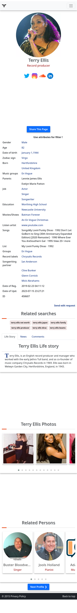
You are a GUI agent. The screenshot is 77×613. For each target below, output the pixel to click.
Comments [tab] (38, 336)
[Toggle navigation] (71, 6)
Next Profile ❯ (38, 586)
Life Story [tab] (9, 336)
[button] (18, 470)
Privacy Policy (18, 596)
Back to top (68, 596)
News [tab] (23, 336)
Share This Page (38, 129)
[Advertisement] (38, 103)
